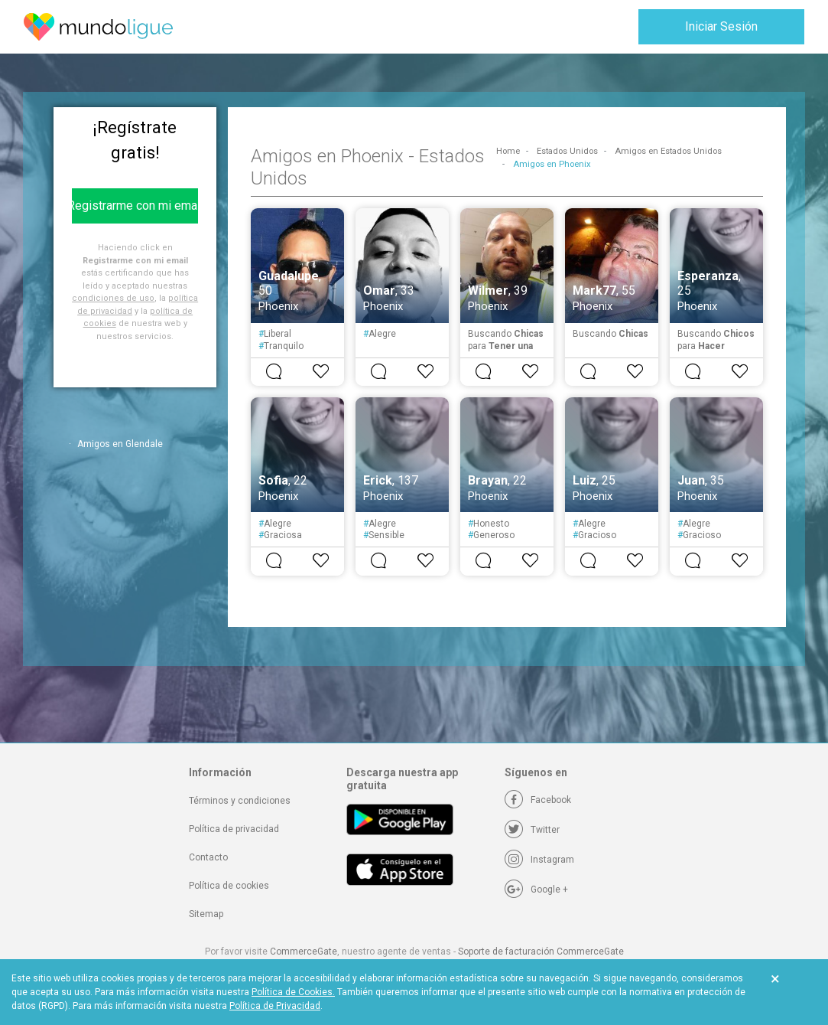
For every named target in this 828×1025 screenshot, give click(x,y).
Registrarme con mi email (135, 205)
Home (508, 151)
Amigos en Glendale (120, 444)
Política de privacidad (234, 829)
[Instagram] (539, 859)
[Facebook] (538, 800)
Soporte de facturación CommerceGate (541, 951)
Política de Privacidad (274, 1006)
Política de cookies (229, 885)
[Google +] (536, 889)
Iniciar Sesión (721, 26)
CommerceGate (303, 951)
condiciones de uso (113, 298)
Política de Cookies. (293, 992)
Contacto (208, 857)
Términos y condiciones (240, 800)
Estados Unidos (567, 151)
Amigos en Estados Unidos (668, 151)
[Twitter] (532, 830)
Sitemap (206, 914)
